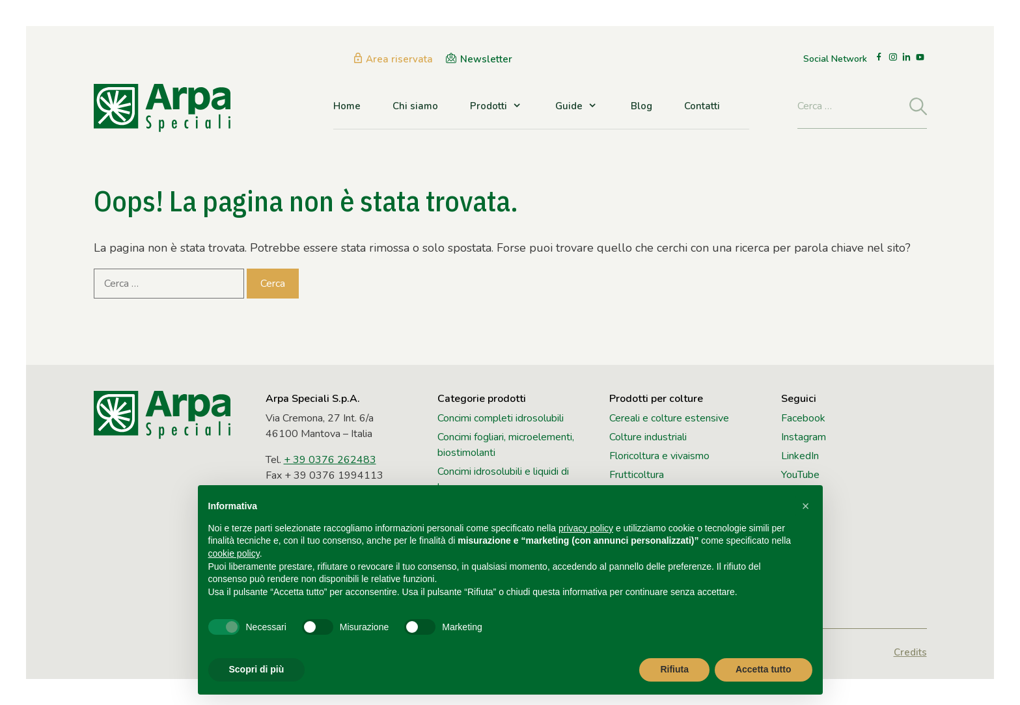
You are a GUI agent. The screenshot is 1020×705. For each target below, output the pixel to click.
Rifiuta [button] (674, 669)
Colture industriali (648, 437)
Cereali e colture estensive (669, 418)
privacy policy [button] (585, 528)
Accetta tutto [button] (764, 669)
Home (347, 106)
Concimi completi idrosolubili (500, 418)
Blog (641, 106)
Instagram (803, 437)
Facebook (803, 418)
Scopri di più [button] (256, 669)
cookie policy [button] (234, 553)
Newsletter (486, 59)
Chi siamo (415, 106)
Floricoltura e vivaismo (659, 456)
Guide (577, 106)
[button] (805, 506)
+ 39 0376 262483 (330, 460)
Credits (910, 652)
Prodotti (496, 106)
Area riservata (399, 59)
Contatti (702, 106)
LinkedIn (800, 456)
